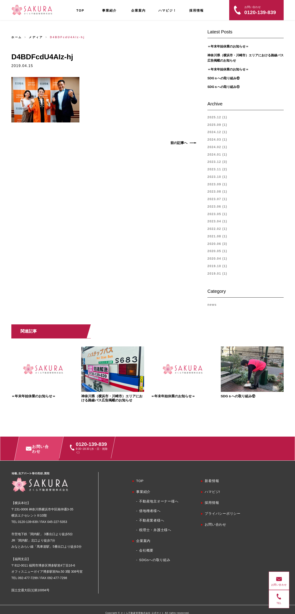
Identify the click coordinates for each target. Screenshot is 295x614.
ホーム (16, 37)
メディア (36, 37)
